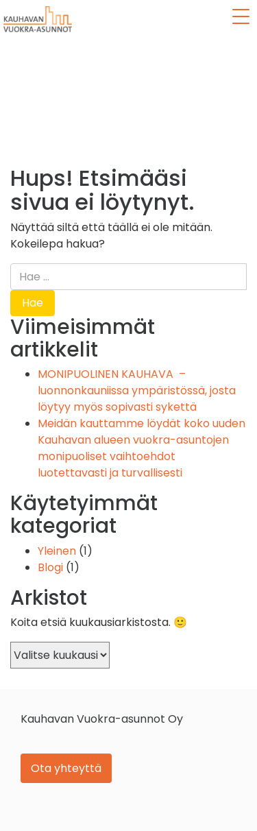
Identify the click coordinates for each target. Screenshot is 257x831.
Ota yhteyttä (66, 768)
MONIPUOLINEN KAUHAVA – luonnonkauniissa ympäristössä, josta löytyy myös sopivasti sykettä (137, 390)
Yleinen (57, 551)
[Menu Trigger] (240, 16)
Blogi (50, 567)
